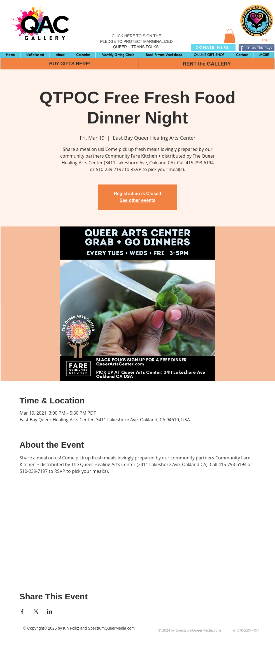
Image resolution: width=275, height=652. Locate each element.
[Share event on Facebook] (22, 611)
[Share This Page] (256, 47)
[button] (230, 36)
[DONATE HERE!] (213, 47)
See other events (137, 200)
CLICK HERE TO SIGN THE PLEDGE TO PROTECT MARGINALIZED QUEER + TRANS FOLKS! (136, 41)
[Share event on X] (36, 611)
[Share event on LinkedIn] (49, 611)
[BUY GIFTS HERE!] (70, 63)
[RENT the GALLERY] (206, 63)
